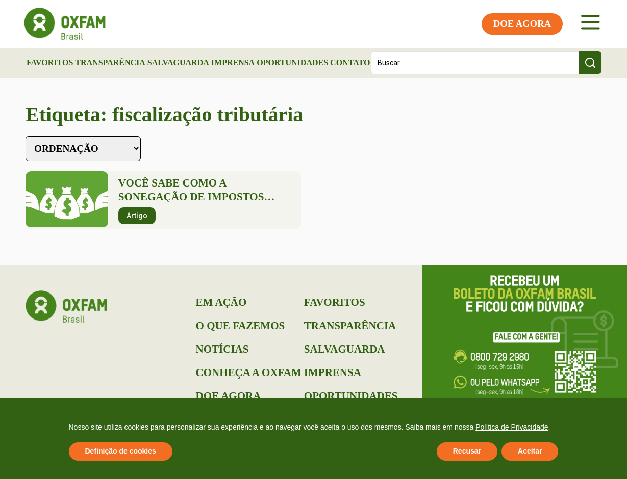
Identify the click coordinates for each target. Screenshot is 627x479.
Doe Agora (228, 396)
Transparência (110, 62)
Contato (350, 62)
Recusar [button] (467, 451)
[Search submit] (590, 62)
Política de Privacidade (511, 427)
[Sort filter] (83, 148)
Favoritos (50, 62)
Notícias (222, 349)
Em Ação (221, 302)
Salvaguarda (178, 62)
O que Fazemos (240, 326)
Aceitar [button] (530, 451)
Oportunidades (292, 62)
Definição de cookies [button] (120, 451)
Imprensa (233, 62)
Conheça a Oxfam (249, 372)
